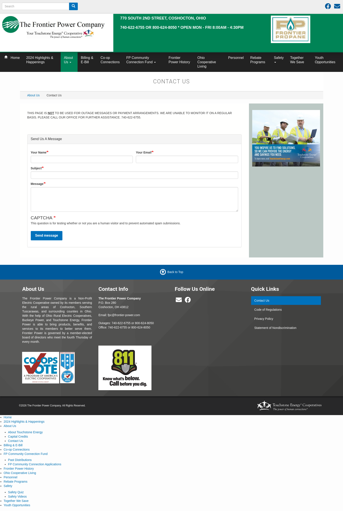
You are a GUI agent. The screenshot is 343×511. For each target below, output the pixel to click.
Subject (36, 168)
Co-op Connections (110, 60)
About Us (68, 60)
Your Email (143, 152)
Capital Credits (18, 436)
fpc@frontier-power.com (124, 315)
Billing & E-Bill (87, 60)
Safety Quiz (16, 492)
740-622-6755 (117, 327)
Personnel (236, 58)
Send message (46, 235)
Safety (279, 59)
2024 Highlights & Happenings (39, 60)
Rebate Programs (257, 60)
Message (37, 184)
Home (15, 58)
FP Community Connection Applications (34, 464)
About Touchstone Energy (25, 432)
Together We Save (297, 60)
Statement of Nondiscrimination (275, 328)
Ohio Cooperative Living (206, 62)
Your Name (39, 152)
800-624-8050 (144, 323)
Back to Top (175, 272)
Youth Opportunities (325, 60)
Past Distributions (20, 460)
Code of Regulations (268, 309)
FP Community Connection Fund (141, 60)
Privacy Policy (263, 318)
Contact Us (261, 300)
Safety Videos (17, 496)
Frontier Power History (179, 60)
